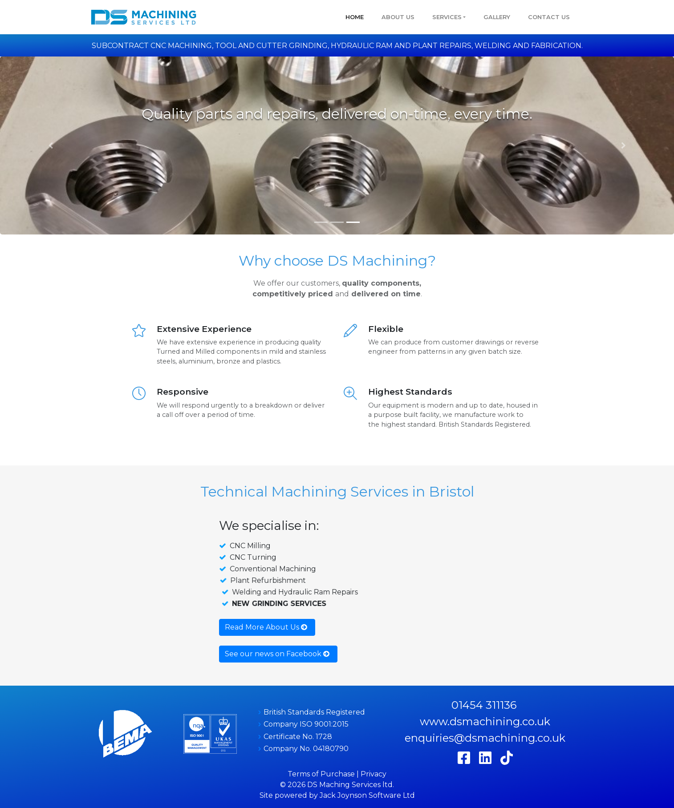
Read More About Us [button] (266, 627)
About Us (398, 17)
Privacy (373, 774)
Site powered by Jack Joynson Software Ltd (337, 795)
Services (447, 17)
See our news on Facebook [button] (277, 654)
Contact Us (549, 17)
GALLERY (496, 17)
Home (354, 17)
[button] (50, 145)
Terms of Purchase (321, 774)
